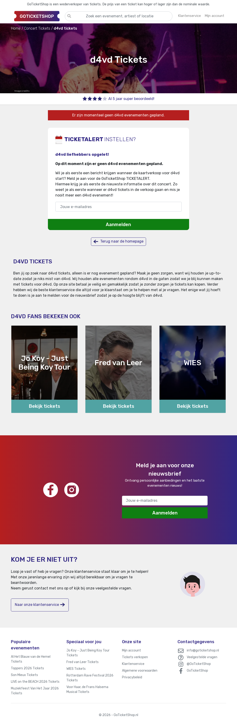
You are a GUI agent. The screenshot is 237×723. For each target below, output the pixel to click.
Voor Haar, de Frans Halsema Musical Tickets (87, 689)
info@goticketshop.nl (203, 650)
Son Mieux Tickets (24, 675)
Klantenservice (133, 664)
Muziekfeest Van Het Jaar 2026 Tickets (35, 690)
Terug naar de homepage (118, 241)
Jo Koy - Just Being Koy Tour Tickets (87, 652)
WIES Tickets (76, 669)
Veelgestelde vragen (202, 657)
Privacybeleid (132, 677)
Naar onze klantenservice (40, 605)
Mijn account (131, 650)
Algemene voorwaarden (139, 671)
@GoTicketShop (199, 664)
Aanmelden (118, 224)
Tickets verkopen (135, 657)
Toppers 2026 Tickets (27, 668)
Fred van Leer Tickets (82, 662)
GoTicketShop (197, 671)
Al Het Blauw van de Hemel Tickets (30, 659)
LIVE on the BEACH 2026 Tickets (35, 682)
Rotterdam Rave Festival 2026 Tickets (89, 677)
